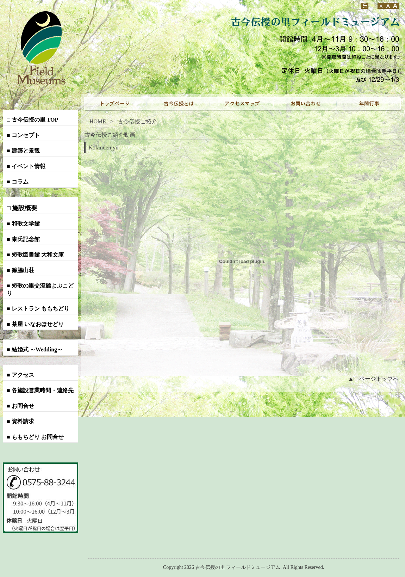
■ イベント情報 (26, 166)
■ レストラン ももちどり (38, 309)
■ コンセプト (23, 135)
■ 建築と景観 (23, 151)
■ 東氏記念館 (23, 239)
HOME (97, 121)
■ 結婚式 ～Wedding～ (35, 349)
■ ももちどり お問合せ (35, 437)
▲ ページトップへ (373, 379)
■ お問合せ (20, 406)
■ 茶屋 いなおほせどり (35, 324)
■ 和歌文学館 (23, 224)
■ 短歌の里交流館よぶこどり (40, 289)
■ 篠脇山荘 (20, 270)
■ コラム (18, 182)
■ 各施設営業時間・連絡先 (40, 390)
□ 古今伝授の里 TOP (32, 120)
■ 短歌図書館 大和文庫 (35, 255)
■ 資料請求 (20, 421)
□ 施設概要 (22, 207)
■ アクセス (20, 375)
